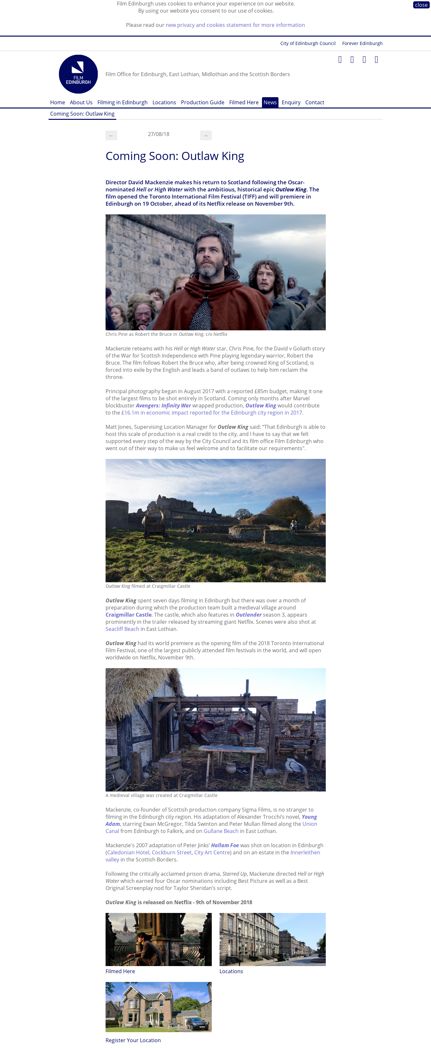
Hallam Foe (225, 845)
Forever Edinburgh (362, 43)
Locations (164, 102)
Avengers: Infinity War (163, 405)
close (421, 4)
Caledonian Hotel (128, 852)
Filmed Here (244, 102)
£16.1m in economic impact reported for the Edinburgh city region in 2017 (211, 412)
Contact (314, 102)
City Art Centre (212, 852)
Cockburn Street (172, 852)
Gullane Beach (221, 831)
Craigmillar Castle (129, 614)
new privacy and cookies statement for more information (235, 24)
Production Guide (202, 102)
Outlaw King (260, 405)
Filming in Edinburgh (122, 102)
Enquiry (291, 102)
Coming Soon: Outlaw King (82, 113)
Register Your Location (133, 1040)
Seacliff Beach (122, 628)
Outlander (249, 614)
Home (57, 102)
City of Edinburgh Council (308, 43)
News (270, 102)
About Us (81, 102)
